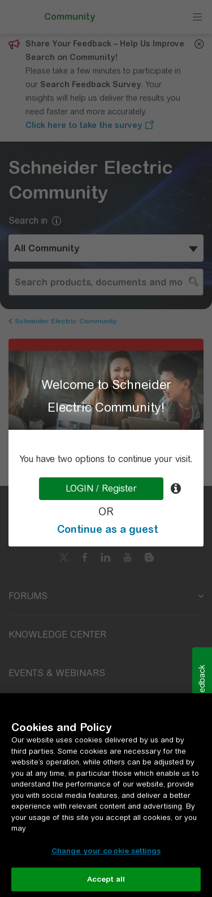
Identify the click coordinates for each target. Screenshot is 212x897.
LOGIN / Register (101, 488)
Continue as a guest (107, 529)
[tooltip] (176, 488)
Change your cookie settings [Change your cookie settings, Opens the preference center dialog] (106, 851)
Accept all (106, 879)
